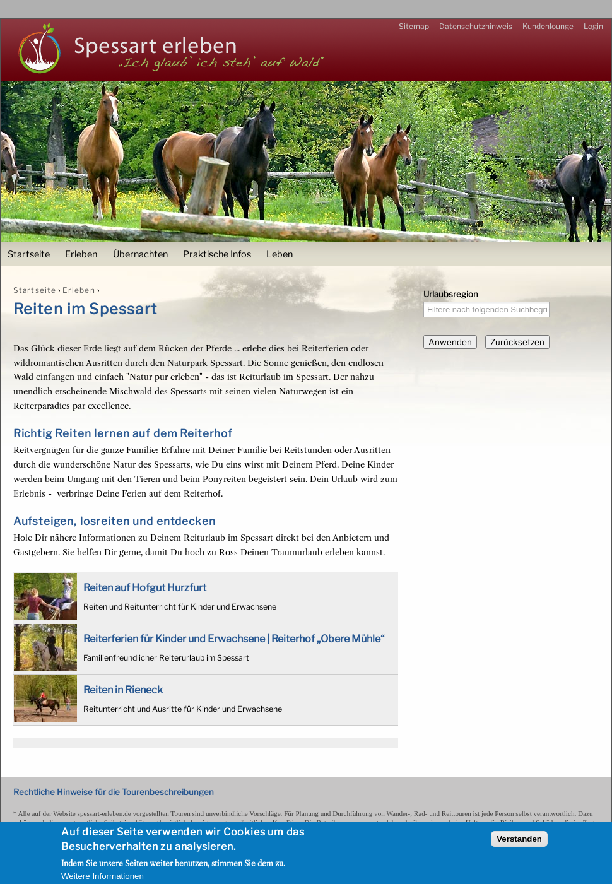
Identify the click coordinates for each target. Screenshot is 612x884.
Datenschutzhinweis (475, 26)
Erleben (81, 254)
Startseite (29, 254)
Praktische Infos (217, 254)
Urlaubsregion (450, 294)
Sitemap (414, 26)
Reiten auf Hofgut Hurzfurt (144, 587)
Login (593, 26)
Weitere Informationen (102, 876)
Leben (279, 254)
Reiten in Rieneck (123, 689)
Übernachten (140, 254)
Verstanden (519, 839)
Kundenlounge (548, 26)
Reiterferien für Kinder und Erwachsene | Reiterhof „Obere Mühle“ (233, 638)
